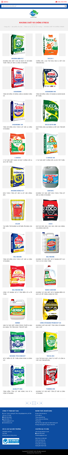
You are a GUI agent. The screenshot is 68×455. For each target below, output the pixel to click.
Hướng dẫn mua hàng (40, 443)
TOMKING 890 (50, 389)
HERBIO (17, 323)
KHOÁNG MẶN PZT (18, 58)
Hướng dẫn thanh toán (40, 445)
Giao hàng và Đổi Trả (40, 442)
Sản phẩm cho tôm (17, 26)
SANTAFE (50, 191)
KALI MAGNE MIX (17, 290)
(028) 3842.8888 (7, 417)
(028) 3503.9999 (62, 2)
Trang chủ (7, 26)
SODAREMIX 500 (50, 91)
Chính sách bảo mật (40, 440)
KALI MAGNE (17, 257)
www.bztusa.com (7, 422)
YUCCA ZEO (50, 356)
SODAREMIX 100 (17, 124)
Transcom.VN (37, 452)
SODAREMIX (17, 91)
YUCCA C (50, 58)
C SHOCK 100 (50, 158)
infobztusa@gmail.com (8, 421)
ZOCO (50, 224)
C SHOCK (18, 158)
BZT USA (33, 451)
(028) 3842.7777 (7, 419)
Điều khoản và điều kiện (41, 438)
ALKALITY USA (17, 389)
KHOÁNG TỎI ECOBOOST (18, 356)
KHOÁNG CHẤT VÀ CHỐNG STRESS (54, 26)
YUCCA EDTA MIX (50, 124)
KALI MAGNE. (50, 257)
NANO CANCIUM (50, 290)
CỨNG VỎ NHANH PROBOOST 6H (50, 323)
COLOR (17, 224)
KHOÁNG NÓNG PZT (17, 191)
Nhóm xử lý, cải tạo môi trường (33, 26)
